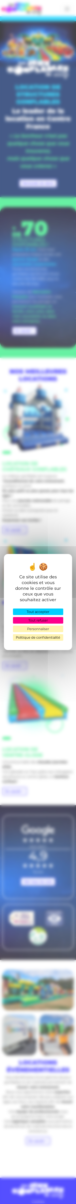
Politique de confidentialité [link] (38, 637)
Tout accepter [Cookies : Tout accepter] (38, 612)
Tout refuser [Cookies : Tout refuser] (38, 620)
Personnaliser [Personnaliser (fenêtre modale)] (38, 629)
